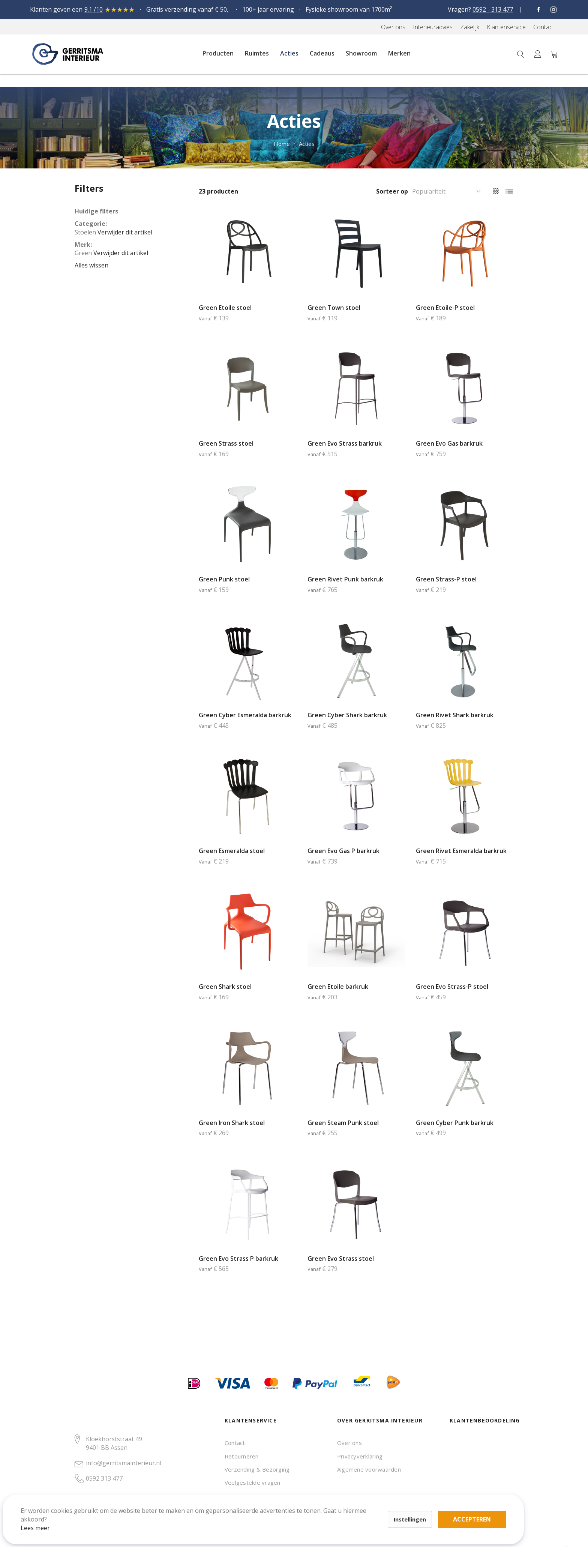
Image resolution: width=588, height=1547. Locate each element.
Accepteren (260, 1506)
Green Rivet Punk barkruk (345, 579)
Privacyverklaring (359, 1456)
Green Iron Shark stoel (232, 1123)
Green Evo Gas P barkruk (344, 851)
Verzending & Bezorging (257, 1469)
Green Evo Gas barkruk (449, 443)
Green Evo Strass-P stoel (452, 986)
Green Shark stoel (225, 986)
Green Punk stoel (224, 579)
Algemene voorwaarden (369, 1469)
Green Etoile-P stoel (445, 307)
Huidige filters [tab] (96, 211)
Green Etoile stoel (225, 307)
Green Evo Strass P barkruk (238, 1258)
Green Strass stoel (226, 443)
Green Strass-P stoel (446, 579)
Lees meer (44, 1518)
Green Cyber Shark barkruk (347, 715)
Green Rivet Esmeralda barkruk (461, 851)
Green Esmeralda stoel (232, 851)
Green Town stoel (334, 307)
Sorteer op (392, 191)
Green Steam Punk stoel (343, 1123)
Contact (235, 1442)
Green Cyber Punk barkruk (455, 1123)
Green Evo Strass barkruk (345, 443)
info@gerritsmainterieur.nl (123, 1463)
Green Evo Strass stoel (341, 1258)
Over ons (349, 1442)
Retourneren (242, 1456)
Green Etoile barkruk (338, 986)
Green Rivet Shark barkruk (455, 715)
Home (282, 143)
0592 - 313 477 (492, 9)
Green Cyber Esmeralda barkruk (245, 715)
